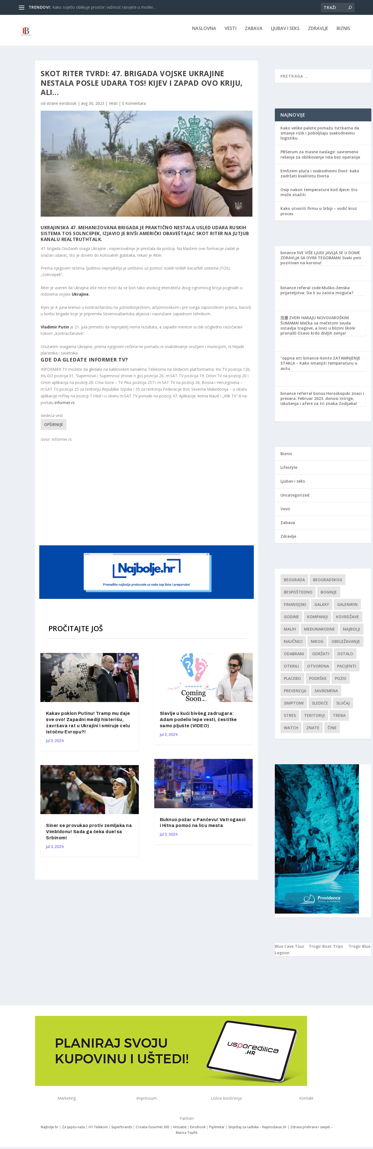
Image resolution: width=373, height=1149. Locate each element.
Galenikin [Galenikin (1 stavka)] (347, 608)
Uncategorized (294, 499)
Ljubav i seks (285, 32)
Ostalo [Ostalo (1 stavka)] (345, 657)
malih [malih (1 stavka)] (290, 633)
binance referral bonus (302, 397)
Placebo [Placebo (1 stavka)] (292, 682)
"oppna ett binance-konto (306, 362)
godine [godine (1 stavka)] (291, 620)
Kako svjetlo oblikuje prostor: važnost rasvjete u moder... (104, 7)
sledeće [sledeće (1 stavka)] (320, 707)
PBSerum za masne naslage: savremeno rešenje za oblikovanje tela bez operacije (320, 158)
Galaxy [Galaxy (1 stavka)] (321, 608)
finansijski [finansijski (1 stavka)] (295, 608)
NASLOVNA (204, 32)
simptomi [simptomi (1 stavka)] (294, 707)
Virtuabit (180, 1131)
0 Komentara (134, 107)
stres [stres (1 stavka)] (290, 719)
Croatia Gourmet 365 (152, 1131)
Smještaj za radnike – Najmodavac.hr (257, 1131)
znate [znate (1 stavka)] (312, 731)
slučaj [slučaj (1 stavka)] (343, 707)
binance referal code (300, 291)
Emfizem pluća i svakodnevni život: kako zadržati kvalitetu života (319, 177)
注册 (284, 321)
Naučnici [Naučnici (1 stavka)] (293, 645)
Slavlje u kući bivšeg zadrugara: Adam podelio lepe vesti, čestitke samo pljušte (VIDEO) (198, 723)
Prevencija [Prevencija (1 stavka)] (295, 694)
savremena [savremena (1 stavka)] (326, 694)
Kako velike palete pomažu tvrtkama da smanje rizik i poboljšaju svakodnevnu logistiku (319, 137)
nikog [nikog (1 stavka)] (317, 645)
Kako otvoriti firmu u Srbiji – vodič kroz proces (318, 215)
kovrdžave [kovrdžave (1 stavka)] (347, 620)
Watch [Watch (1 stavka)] (291, 731)
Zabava (254, 32)
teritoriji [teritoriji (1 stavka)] (314, 719)
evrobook (68, 107)
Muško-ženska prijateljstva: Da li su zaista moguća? (316, 294)
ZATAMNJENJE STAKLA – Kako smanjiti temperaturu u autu (320, 367)
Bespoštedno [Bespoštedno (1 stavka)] (298, 596)
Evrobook (198, 1131)
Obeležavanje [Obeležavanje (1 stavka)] (345, 645)
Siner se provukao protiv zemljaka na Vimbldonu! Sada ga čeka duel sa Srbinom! (89, 835)
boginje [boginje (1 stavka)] (329, 596)
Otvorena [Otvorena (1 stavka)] (318, 670)
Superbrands (121, 1131)
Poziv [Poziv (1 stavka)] (340, 682)
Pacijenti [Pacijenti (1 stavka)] (346, 670)
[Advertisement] (147, 497)
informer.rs (65, 406)
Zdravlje (318, 32)
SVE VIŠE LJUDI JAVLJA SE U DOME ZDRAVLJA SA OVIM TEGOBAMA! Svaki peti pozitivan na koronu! (320, 261)
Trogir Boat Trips (326, 950)
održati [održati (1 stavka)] (320, 657)
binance (288, 256)
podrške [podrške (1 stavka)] (318, 682)
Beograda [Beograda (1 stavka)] (294, 583)
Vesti (230, 32)
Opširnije (53, 428)
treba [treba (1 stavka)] (339, 719)
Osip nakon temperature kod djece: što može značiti (319, 196)
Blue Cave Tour (289, 950)
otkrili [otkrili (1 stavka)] (291, 670)
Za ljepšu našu (73, 1131)
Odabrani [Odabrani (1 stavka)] (294, 657)
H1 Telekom (98, 1131)
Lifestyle (288, 471)
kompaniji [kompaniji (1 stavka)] (317, 620)
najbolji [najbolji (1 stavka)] (351, 633)
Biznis (343, 32)
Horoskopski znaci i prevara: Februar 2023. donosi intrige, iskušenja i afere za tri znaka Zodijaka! (322, 402)
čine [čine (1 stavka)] (332, 731)
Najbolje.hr (49, 1131)
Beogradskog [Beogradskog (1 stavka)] (327, 583)
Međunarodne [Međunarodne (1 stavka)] (319, 633)
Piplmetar (216, 1131)
